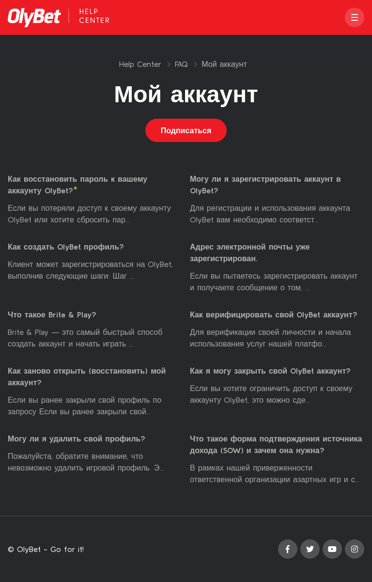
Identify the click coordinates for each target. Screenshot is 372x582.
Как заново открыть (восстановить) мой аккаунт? (87, 376)
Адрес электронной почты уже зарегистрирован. (250, 252)
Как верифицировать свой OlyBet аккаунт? (273, 314)
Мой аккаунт (224, 64)
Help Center (140, 64)
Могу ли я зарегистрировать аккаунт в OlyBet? (265, 184)
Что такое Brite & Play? (52, 314)
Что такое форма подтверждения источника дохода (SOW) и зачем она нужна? (276, 444)
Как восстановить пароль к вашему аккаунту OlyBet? (77, 184)
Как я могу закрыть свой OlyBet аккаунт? (270, 370)
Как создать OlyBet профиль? (66, 246)
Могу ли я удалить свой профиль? (76, 438)
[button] (354, 17)
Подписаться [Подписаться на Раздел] (186, 130)
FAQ (181, 64)
